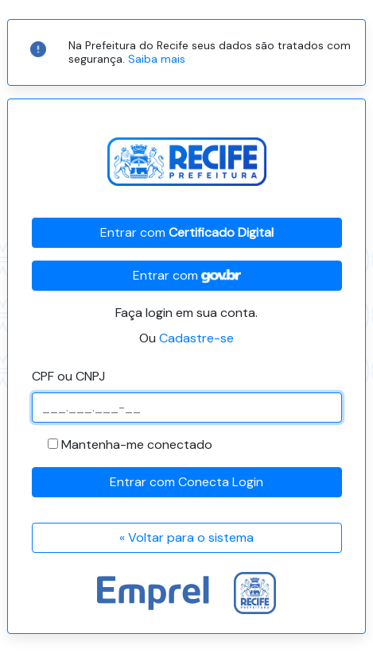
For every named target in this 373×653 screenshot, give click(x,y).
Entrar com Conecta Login (186, 481)
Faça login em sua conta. (186, 312)
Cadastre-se (196, 338)
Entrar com (187, 232)
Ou (186, 338)
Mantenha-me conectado (136, 444)
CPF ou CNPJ (68, 376)
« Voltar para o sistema (186, 537)
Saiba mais (156, 59)
